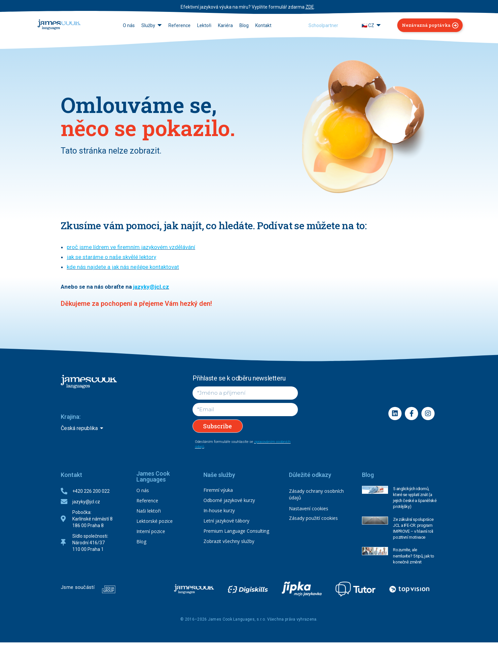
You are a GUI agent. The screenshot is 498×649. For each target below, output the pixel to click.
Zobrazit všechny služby (228, 541)
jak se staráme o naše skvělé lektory (111, 257)
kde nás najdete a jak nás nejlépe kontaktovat (123, 267)
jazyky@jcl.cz (151, 286)
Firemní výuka (218, 490)
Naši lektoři (148, 511)
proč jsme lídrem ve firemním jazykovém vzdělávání (131, 247)
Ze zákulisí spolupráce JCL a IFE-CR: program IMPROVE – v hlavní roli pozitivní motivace (413, 528)
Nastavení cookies (308, 508)
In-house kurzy (219, 510)
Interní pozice (150, 531)
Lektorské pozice (154, 521)
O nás (142, 490)
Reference (147, 500)
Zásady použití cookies (313, 518)
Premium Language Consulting (236, 531)
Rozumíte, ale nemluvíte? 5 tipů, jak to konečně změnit (413, 555)
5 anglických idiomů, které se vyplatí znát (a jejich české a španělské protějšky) (414, 497)
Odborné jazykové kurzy (229, 500)
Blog (141, 541)
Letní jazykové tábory (226, 521)
